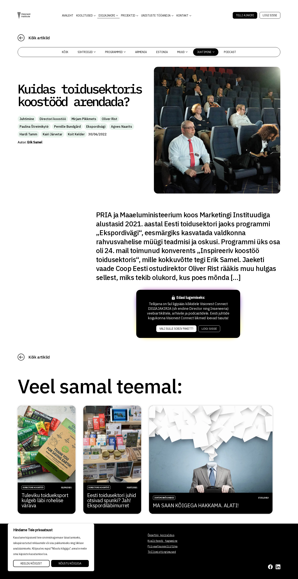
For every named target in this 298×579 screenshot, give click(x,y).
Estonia (162, 52)
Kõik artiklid (39, 37)
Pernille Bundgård (67, 126)
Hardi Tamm (28, 134)
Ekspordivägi (95, 126)
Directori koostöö (53, 119)
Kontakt (182, 15)
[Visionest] (24, 15)
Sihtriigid (87, 52)
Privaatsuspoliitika (162, 546)
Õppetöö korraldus (161, 535)
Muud (182, 52)
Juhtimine (205, 52)
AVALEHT (67, 15)
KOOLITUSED (84, 15)
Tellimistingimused (162, 552)
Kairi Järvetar (52, 134)
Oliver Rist (109, 119)
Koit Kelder (76, 134)
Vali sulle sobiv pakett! (176, 328)
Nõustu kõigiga (70, 563)
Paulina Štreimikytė (34, 126)
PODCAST (230, 52)
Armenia (141, 52)
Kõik (65, 52)
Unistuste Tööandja (156, 15)
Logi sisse (270, 15)
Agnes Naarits (121, 126)
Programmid (115, 52)
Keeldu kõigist (31, 563)
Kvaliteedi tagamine (162, 541)
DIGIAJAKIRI (107, 15)
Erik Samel (34, 142)
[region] (51, 547)
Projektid (128, 15)
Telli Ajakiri (245, 15)
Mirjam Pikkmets (84, 119)
